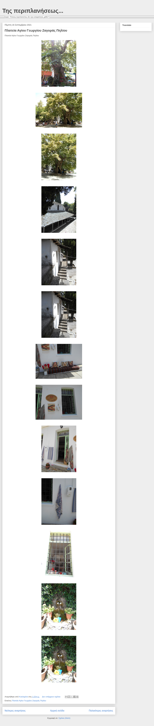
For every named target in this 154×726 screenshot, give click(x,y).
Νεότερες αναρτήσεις (15, 710)
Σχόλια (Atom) (64, 718)
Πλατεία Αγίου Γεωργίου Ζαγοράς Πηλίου (36, 30)
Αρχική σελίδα (57, 710)
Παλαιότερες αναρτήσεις (101, 710)
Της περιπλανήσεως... (32, 11)
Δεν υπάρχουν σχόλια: (51, 697)
